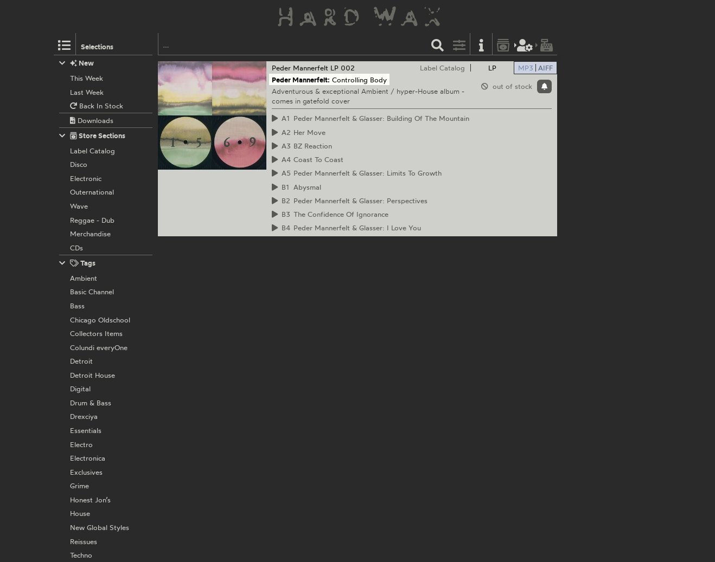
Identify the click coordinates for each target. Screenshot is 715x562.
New (76, 63)
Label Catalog (442, 67)
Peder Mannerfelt (300, 67)
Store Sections (92, 136)
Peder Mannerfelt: (301, 79)
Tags (77, 263)
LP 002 (342, 67)
